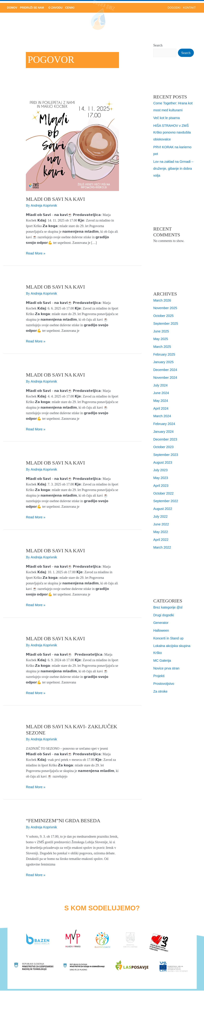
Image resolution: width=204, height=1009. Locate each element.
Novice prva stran (166, 662)
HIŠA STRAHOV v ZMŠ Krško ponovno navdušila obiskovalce (172, 131)
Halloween (161, 625)
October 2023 (163, 443)
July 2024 (160, 382)
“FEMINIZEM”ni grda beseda (63, 820)
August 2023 (162, 458)
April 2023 (161, 481)
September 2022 (165, 496)
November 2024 (165, 375)
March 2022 (162, 542)
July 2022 (160, 512)
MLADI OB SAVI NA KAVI (55, 199)
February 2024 (164, 420)
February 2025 (164, 352)
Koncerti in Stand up (168, 632)
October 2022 (163, 489)
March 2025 (162, 344)
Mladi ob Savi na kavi (55, 638)
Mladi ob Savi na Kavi (55, 462)
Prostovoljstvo (163, 677)
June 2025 (161, 329)
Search (157, 45)
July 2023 (160, 466)
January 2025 (163, 360)
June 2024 (161, 390)
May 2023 (160, 474)
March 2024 (162, 413)
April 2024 (161, 405)
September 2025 (165, 322)
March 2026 (162, 299)
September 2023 (165, 451)
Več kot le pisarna (166, 117)
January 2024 (163, 428)
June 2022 (161, 519)
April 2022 (161, 534)
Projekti (159, 669)
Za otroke (160, 685)
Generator (161, 617)
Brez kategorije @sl (168, 602)
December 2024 (165, 367)
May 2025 (160, 337)
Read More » (35, 253)
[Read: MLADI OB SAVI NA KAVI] (72, 144)
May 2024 (160, 398)
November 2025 (165, 306)
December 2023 (165, 436)
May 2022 (160, 527)
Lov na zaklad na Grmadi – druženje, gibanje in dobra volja (173, 167)
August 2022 (162, 504)
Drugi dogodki (163, 609)
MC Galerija (162, 654)
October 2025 (163, 314)
